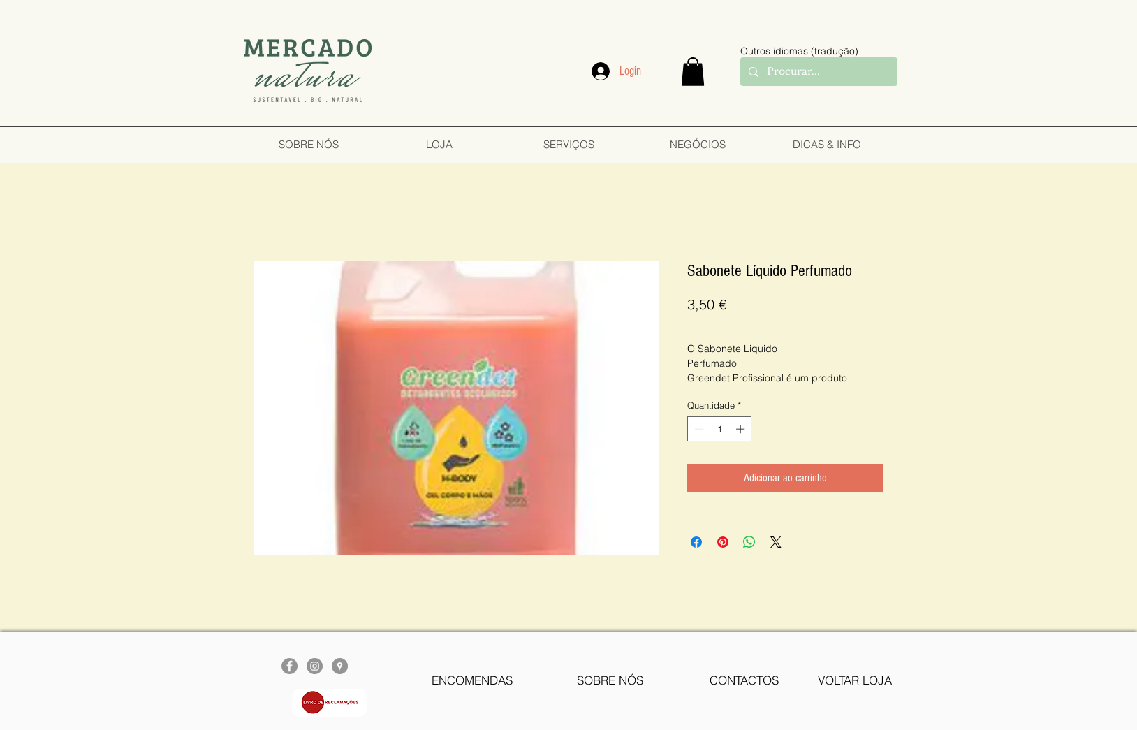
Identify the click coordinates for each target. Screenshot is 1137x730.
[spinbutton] (719, 429)
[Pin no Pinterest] (722, 542)
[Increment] (741, 429)
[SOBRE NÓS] (610, 680)
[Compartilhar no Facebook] (696, 542)
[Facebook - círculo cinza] (289, 666)
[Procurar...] (817, 71)
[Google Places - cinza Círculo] (340, 666)
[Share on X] (776, 542)
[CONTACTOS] (744, 680)
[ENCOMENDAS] (472, 680)
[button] (693, 71)
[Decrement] (697, 429)
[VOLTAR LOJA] (854, 680)
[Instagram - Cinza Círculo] (315, 666)
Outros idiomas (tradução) (799, 51)
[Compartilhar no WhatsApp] (749, 542)
